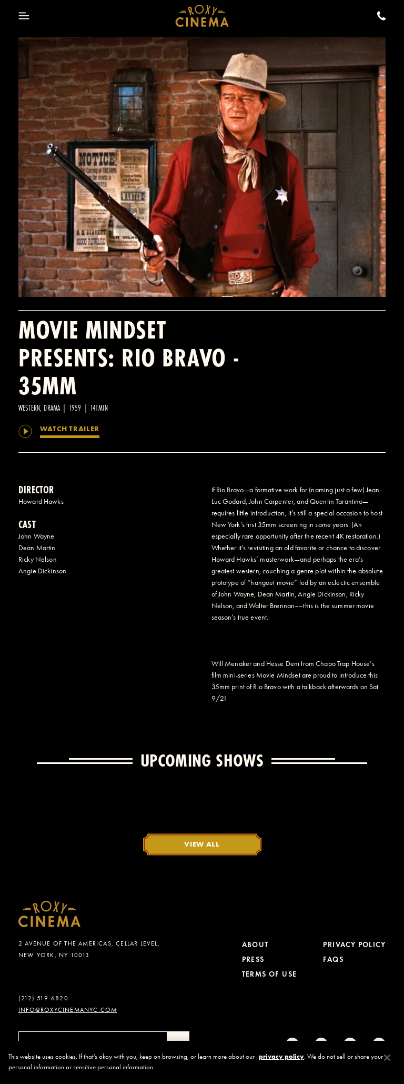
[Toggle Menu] (23, 15)
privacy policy (281, 1063)
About (255, 944)
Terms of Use (269, 974)
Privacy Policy (354, 944)
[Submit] (178, 1044)
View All (202, 844)
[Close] (387, 1064)
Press (253, 959)
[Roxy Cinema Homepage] (202, 16)
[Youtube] (379, 1044)
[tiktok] (321, 1044)
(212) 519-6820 (43, 998)
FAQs (333, 959)
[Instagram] (292, 1044)
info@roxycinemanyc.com (67, 1009)
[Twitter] (350, 1044)
